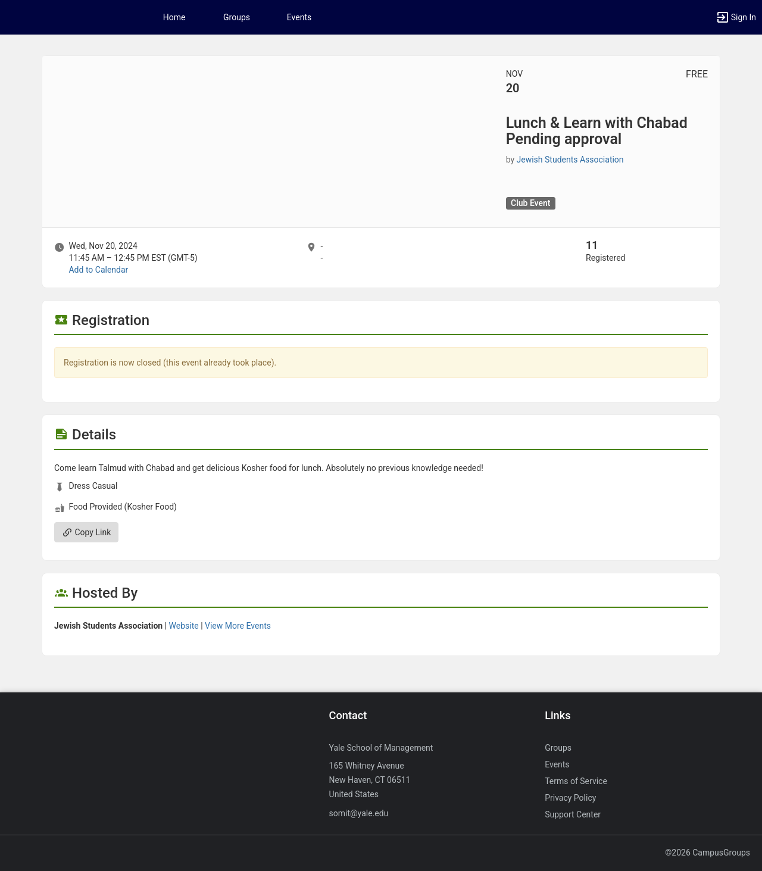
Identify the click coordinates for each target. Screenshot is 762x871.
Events (299, 17)
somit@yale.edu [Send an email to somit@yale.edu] (359, 813)
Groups (236, 17)
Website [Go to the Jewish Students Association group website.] (184, 625)
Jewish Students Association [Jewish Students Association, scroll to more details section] (570, 159)
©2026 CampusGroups (707, 852)
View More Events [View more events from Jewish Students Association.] (238, 625)
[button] (736, 17)
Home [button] (174, 17)
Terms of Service (576, 781)
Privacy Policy (570, 798)
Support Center (573, 814)
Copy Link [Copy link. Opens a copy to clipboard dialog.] (86, 532)
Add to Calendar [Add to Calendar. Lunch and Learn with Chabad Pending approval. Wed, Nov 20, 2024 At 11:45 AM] (98, 269)
